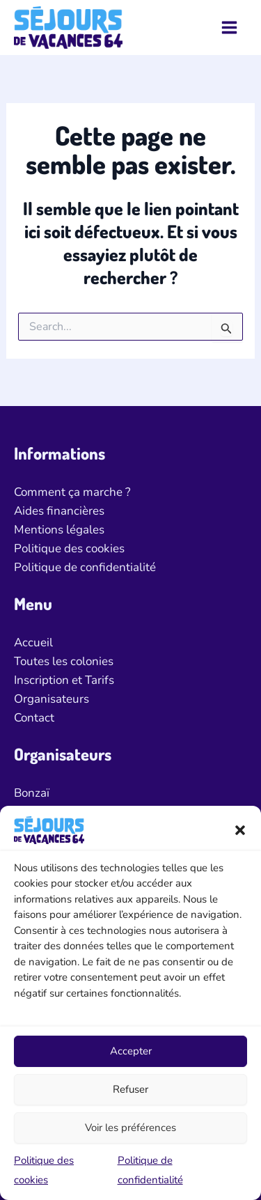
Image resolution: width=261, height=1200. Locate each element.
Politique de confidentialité (85, 567)
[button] (240, 830)
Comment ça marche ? (72, 492)
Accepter (131, 1051)
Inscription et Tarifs (64, 680)
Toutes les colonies (63, 661)
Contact (34, 718)
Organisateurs (51, 699)
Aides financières (59, 511)
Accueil (33, 642)
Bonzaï (31, 793)
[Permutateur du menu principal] (230, 27)
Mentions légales (59, 530)
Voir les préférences (130, 1128)
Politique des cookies (69, 548)
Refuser (130, 1089)
